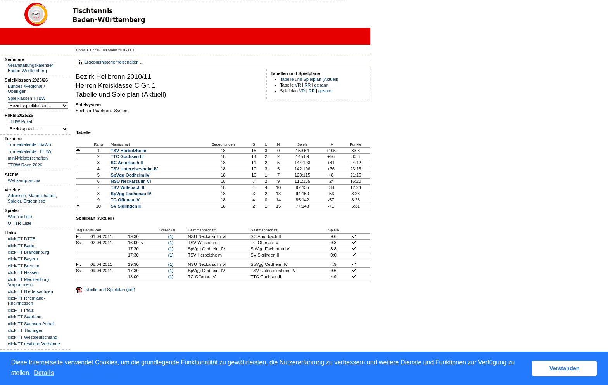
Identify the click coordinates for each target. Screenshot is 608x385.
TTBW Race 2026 (25, 165)
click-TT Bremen (23, 266)
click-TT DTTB (21, 238)
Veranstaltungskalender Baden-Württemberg (30, 68)
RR (307, 85)
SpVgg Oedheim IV (130, 175)
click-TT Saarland (24, 316)
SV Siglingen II (126, 206)
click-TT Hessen (23, 272)
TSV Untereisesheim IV (134, 168)
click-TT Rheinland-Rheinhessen (26, 300)
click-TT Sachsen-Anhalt (31, 323)
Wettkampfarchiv (24, 180)
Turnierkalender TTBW (30, 151)
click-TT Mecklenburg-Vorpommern (29, 282)
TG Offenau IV (125, 200)
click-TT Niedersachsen (30, 291)
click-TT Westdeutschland (32, 337)
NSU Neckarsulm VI (131, 181)
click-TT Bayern (23, 259)
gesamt (321, 85)
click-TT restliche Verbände (34, 344)
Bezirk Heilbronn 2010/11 (111, 50)
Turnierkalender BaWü (29, 144)
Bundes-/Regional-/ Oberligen (26, 89)
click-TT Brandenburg (28, 252)
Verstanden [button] (564, 368)
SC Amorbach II (127, 162)
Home (81, 50)
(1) (171, 236)
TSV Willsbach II (127, 187)
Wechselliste (20, 216)
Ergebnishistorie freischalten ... (113, 62)
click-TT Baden (22, 245)
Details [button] (44, 372)
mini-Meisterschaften (28, 158)
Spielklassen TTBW (26, 98)
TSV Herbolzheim (128, 150)
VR (298, 85)
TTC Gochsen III (127, 156)
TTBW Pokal (20, 121)
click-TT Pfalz (21, 310)
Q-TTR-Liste (20, 223)
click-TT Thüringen (25, 330)
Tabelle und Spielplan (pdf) (109, 289)
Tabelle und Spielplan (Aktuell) (309, 79)
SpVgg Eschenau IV (131, 193)
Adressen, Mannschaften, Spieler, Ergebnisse (32, 198)
